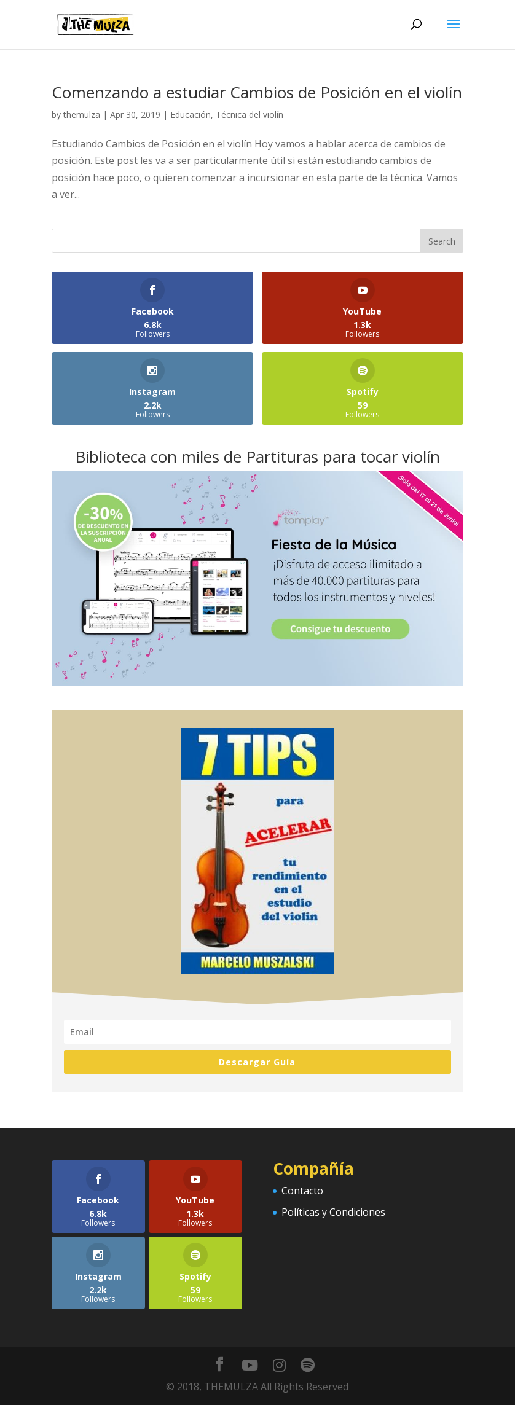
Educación (190, 114)
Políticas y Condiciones (333, 1212)
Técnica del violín (249, 114)
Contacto (302, 1190)
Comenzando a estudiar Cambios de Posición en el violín (257, 92)
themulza (81, 114)
